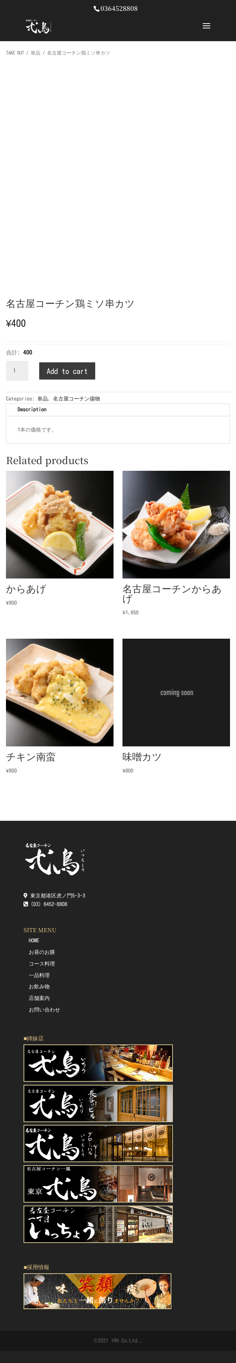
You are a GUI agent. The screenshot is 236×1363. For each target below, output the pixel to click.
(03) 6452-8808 (45, 904)
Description (32, 409)
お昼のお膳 (42, 952)
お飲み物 (39, 986)
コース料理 (42, 963)
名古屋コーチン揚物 (76, 398)
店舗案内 (39, 998)
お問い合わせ (44, 1009)
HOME (34, 940)
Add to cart (67, 371)
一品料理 (39, 975)
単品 (35, 52)
